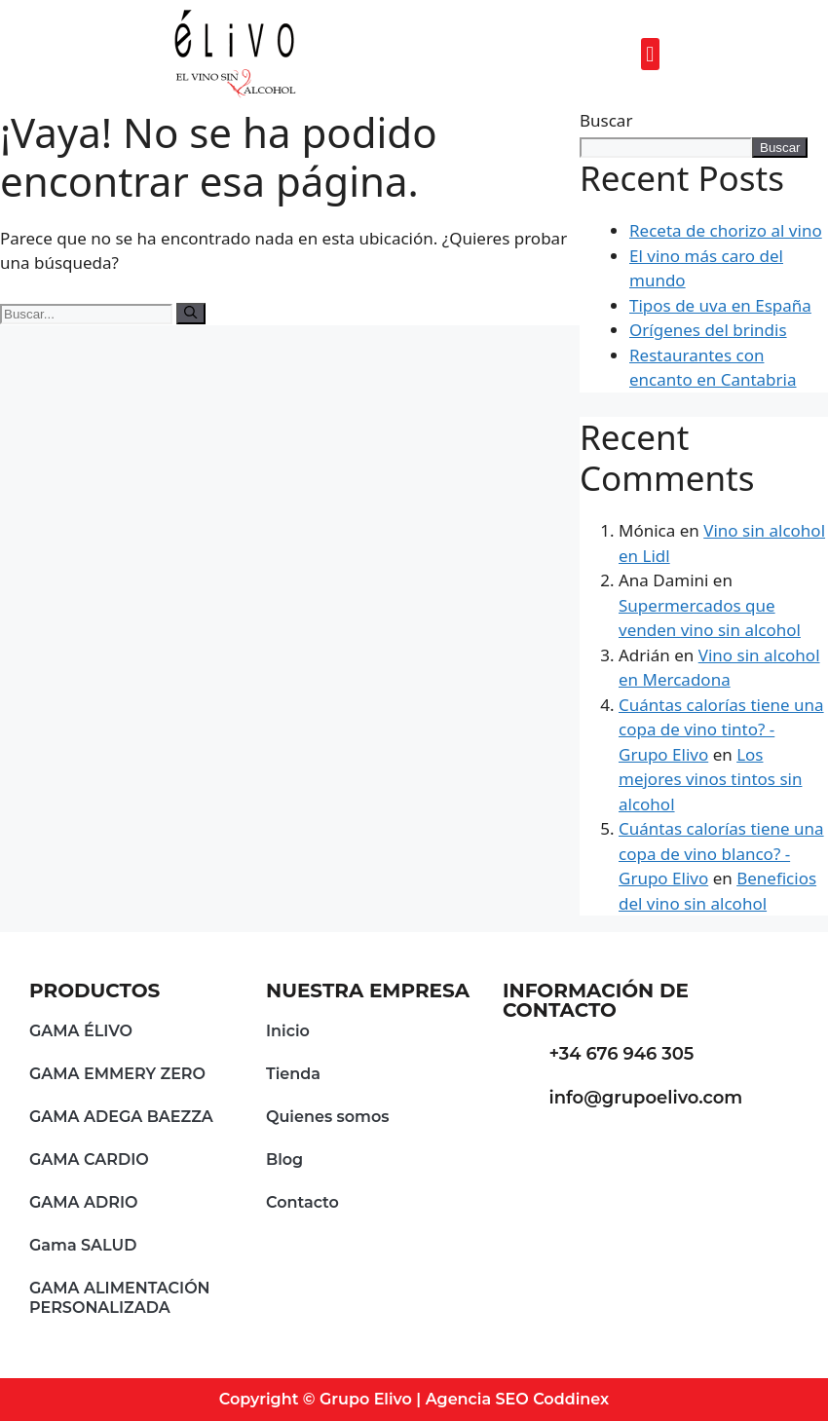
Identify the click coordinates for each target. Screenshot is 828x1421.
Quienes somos (328, 1116)
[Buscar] (190, 313)
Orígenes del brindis (708, 329)
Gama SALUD (82, 1245)
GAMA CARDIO (89, 1159)
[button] (650, 54)
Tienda (293, 1074)
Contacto (302, 1202)
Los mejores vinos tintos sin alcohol (710, 779)
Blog (284, 1159)
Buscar (606, 120)
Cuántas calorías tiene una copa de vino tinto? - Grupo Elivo (721, 729)
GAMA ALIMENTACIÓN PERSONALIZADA (119, 1298)
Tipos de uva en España (720, 305)
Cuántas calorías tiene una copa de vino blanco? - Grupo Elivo (721, 853)
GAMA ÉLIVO (80, 1031)
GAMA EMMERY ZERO (117, 1074)
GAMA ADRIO (83, 1202)
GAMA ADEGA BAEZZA (121, 1116)
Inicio (288, 1031)
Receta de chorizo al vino (725, 230)
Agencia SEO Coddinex (518, 1399)
